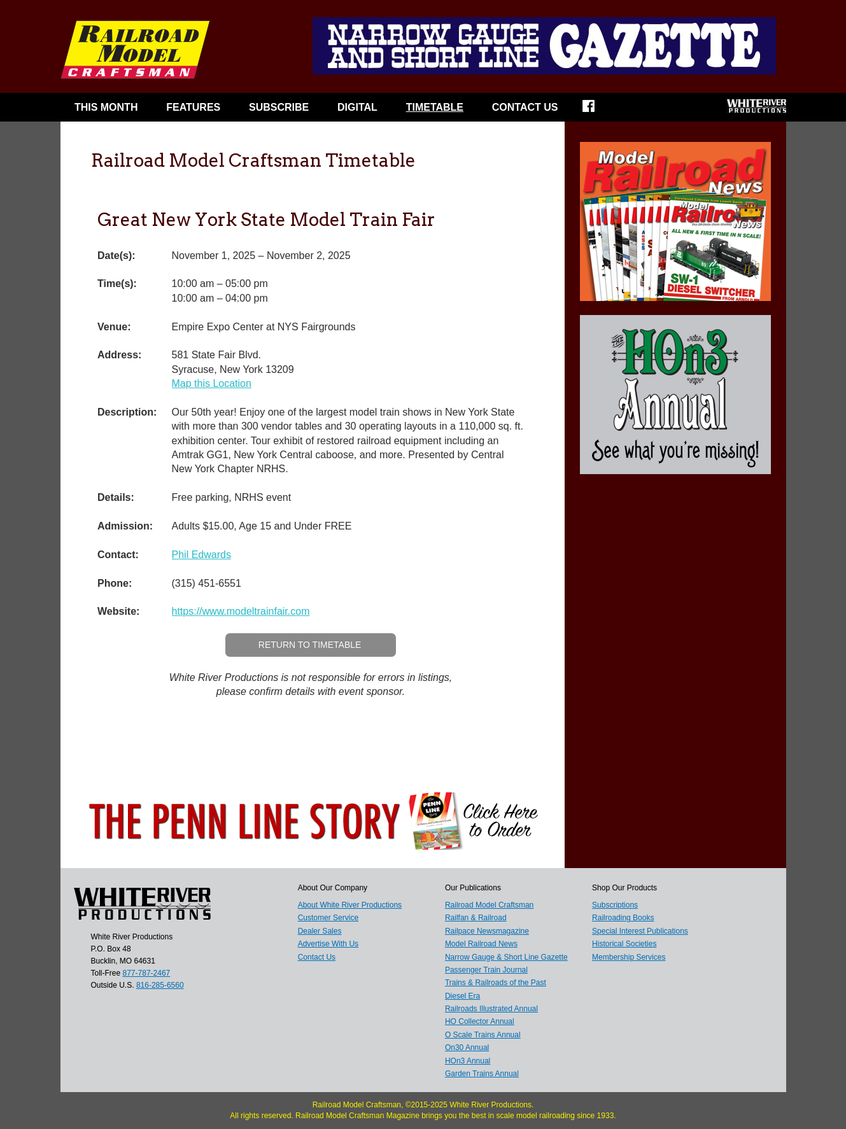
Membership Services (628, 957)
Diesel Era (462, 996)
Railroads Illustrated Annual (491, 1008)
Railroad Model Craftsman (489, 905)
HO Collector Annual (479, 1021)
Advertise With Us (328, 943)
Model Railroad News (481, 943)
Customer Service (328, 917)
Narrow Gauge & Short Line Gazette (506, 957)
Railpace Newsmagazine (487, 931)
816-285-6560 (160, 985)
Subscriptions (615, 905)
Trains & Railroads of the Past (495, 982)
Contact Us (525, 107)
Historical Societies (624, 943)
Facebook (596, 110)
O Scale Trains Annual (483, 1034)
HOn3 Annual (467, 1060)
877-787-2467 (147, 973)
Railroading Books (623, 917)
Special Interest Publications (640, 931)
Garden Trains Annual (482, 1073)
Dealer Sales (320, 931)
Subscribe (279, 107)
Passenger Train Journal (486, 969)
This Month (106, 107)
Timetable (434, 107)
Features (193, 107)
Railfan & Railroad (476, 917)
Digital (357, 107)
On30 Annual (467, 1047)
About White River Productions (350, 905)
